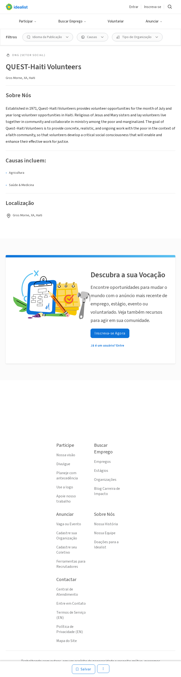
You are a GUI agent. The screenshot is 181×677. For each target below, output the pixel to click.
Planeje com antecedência (67, 475)
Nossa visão (65, 455)
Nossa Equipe (104, 533)
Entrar (133, 6)
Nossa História (106, 524)
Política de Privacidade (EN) (69, 629)
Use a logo (64, 487)
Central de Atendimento (67, 592)
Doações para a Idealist (106, 544)
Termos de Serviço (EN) (71, 615)
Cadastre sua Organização (66, 535)
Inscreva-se (152, 6)
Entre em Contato (71, 603)
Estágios (101, 470)
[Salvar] (83, 669)
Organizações (105, 479)
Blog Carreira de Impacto (107, 491)
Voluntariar (116, 21)
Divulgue (63, 464)
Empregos (102, 461)
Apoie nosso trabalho (66, 499)
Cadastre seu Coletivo (66, 550)
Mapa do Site (66, 640)
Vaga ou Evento (68, 524)
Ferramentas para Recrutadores (70, 564)
